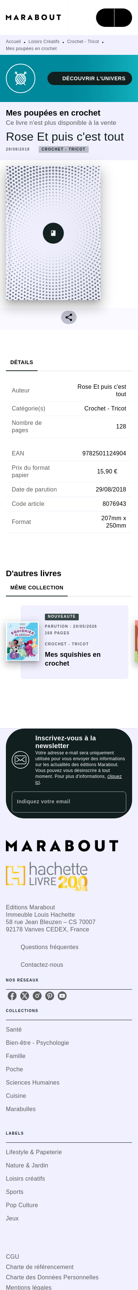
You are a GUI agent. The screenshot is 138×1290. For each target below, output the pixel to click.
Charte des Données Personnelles (52, 1277)
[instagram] (37, 996)
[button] (89, 78)
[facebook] (12, 996)
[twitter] (24, 996)
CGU (12, 1257)
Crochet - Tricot (83, 41)
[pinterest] (49, 996)
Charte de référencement (40, 1267)
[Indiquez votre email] (60, 802)
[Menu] (114, 17)
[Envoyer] (117, 802)
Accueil (13, 41)
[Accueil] (37, 17)
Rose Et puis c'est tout (65, 136)
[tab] (22, 362)
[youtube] (62, 996)
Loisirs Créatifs (44, 41)
